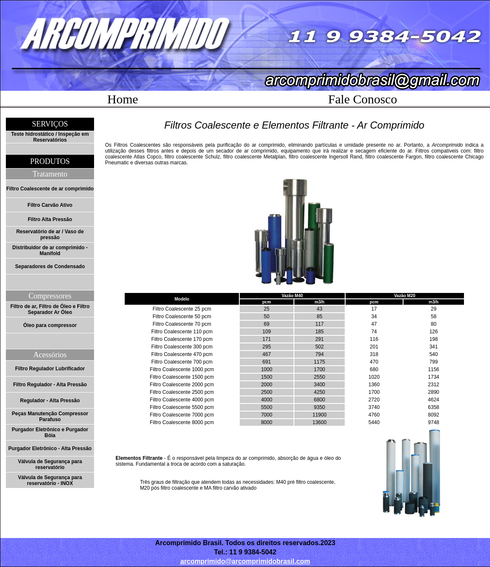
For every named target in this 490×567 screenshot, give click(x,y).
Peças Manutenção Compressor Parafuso (50, 416)
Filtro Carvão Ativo (50, 205)
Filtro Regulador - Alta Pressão (50, 385)
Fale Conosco (362, 99)
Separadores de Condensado (50, 266)
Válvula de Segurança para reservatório (50, 464)
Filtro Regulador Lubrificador (50, 369)
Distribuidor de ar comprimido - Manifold (49, 250)
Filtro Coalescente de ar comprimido (50, 189)
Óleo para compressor (49, 325)
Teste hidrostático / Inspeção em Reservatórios (50, 137)
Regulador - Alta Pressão (50, 400)
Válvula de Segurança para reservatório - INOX (50, 480)
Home (122, 99)
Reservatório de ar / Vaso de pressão (50, 234)
